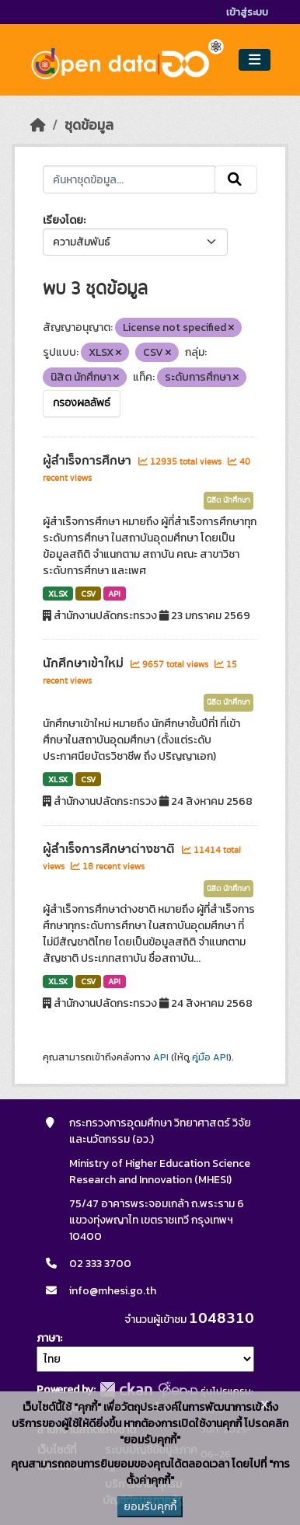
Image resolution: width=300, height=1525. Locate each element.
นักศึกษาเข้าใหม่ (85, 663)
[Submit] (236, 179)
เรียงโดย (63, 220)
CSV (88, 593)
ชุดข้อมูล (89, 125)
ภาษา (48, 1338)
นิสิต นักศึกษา (228, 500)
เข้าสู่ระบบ (247, 12)
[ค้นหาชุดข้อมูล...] (129, 179)
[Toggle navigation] (254, 60)
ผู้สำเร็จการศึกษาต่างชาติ (110, 849)
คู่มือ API (210, 1057)
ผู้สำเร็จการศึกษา (88, 461)
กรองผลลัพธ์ (81, 403)
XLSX (58, 593)
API (114, 593)
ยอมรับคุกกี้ (150, 1507)
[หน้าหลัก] (38, 125)
